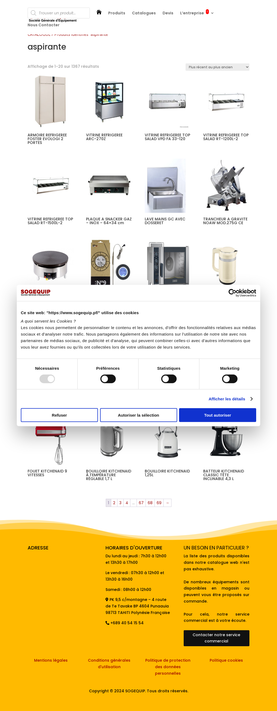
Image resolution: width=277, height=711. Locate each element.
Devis (168, 13)
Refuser (59, 415)
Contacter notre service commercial (216, 638)
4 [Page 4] (127, 503)
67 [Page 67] (141, 503)
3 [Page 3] (120, 503)
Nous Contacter (44, 25)
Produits (116, 13)
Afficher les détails (227, 398)
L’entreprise (194, 13)
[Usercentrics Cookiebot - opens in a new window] (232, 293)
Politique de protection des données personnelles (167, 667)
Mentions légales (51, 660)
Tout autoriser (217, 415)
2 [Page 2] (114, 503)
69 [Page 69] (159, 503)
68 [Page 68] (150, 503)
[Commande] (217, 67)
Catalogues (144, 13)
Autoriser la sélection (138, 415)
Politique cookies (226, 660)
